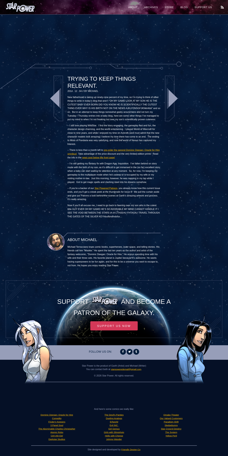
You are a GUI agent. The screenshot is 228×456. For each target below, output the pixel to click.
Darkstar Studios (56, 439)
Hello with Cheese (114, 436)
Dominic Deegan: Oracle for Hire (57, 415)
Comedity (57, 418)
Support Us (203, 7)
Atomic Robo (57, 432)
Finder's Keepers (56, 422)
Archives (151, 7)
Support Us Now (114, 326)
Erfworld (114, 422)
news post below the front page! (98, 157)
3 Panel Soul (56, 425)
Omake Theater (171, 415)
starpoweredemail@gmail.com (126, 369)
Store (169, 7)
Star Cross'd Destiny (171, 429)
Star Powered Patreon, (106, 188)
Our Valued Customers (171, 418)
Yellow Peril (171, 436)
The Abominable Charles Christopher (57, 429)
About (133, 7)
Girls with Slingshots (114, 432)
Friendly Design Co (131, 449)
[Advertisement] (114, 37)
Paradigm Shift (171, 422)
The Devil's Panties (114, 415)
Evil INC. (114, 425)
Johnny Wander (114, 439)
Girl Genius (114, 429)
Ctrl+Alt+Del (57, 436)
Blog (184, 7)
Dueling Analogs (114, 418)
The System (171, 432)
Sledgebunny (171, 425)
